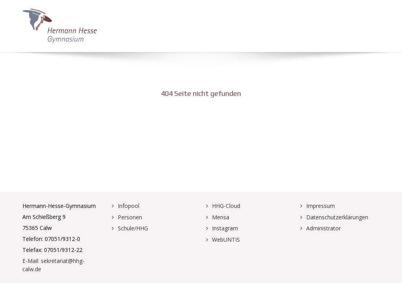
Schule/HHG (133, 228)
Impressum (320, 205)
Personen (130, 217)
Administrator (323, 228)
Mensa (220, 217)
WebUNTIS (226, 239)
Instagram (225, 228)
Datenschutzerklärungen (337, 217)
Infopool (128, 205)
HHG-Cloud (226, 205)
